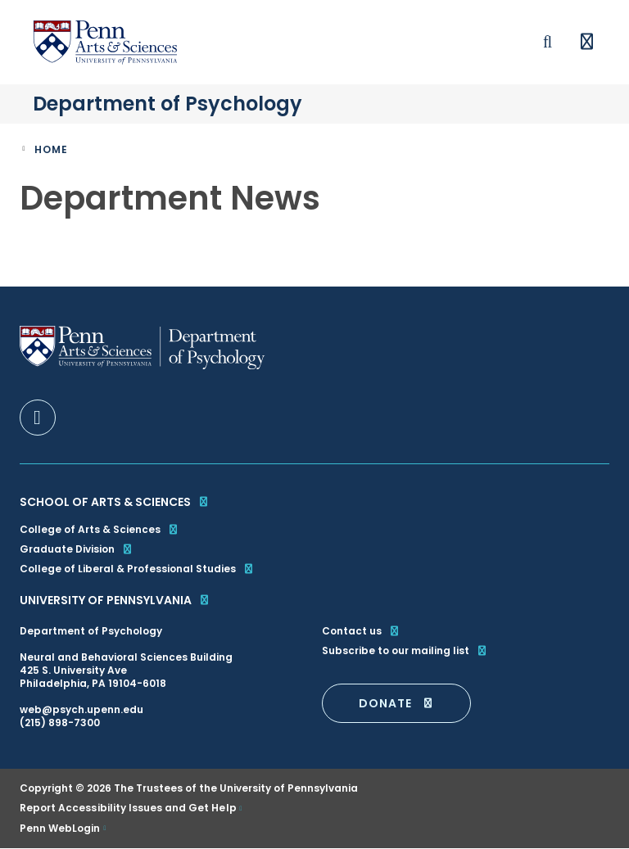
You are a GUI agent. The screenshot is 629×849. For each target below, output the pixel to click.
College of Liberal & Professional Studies (137, 569)
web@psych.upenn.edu (81, 709)
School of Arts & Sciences (115, 502)
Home (51, 149)
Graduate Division (76, 549)
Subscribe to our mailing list (405, 650)
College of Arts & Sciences (99, 529)
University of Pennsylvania (115, 600)
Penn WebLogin (60, 828)
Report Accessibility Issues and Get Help (128, 808)
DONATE (396, 703)
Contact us (361, 631)
